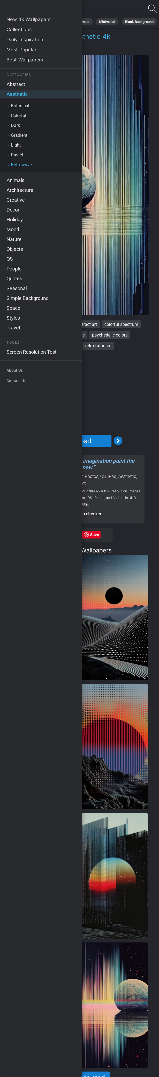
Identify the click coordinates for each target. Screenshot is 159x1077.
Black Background (139, 22)
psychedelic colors (110, 335)
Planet (58, 476)
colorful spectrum (121, 324)
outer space (73, 335)
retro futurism (98, 345)
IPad (112, 476)
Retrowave (53, 49)
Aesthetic (25, 49)
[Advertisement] (76, 392)
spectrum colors (52, 324)
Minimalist (107, 22)
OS (103, 476)
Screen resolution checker (76, 513)
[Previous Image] (34, 440)
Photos (91, 476)
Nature (38, 22)
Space (45, 476)
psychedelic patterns (58, 345)
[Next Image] (118, 440)
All (21, 22)
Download (76, 441)
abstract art (86, 324)
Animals (82, 22)
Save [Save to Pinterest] (94, 534)
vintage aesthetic (38, 335)
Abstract (60, 22)
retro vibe (20, 324)
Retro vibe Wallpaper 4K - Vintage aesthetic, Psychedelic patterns (32, 8)
